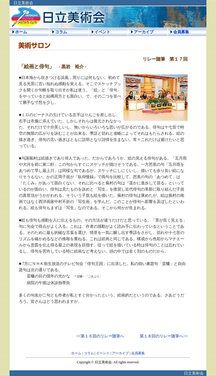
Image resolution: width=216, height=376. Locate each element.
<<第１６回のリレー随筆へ (100, 336)
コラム (61, 32)
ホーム (21, 32)
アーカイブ (144, 32)
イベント (102, 32)
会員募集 (181, 32)
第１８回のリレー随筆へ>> (164, 336)
